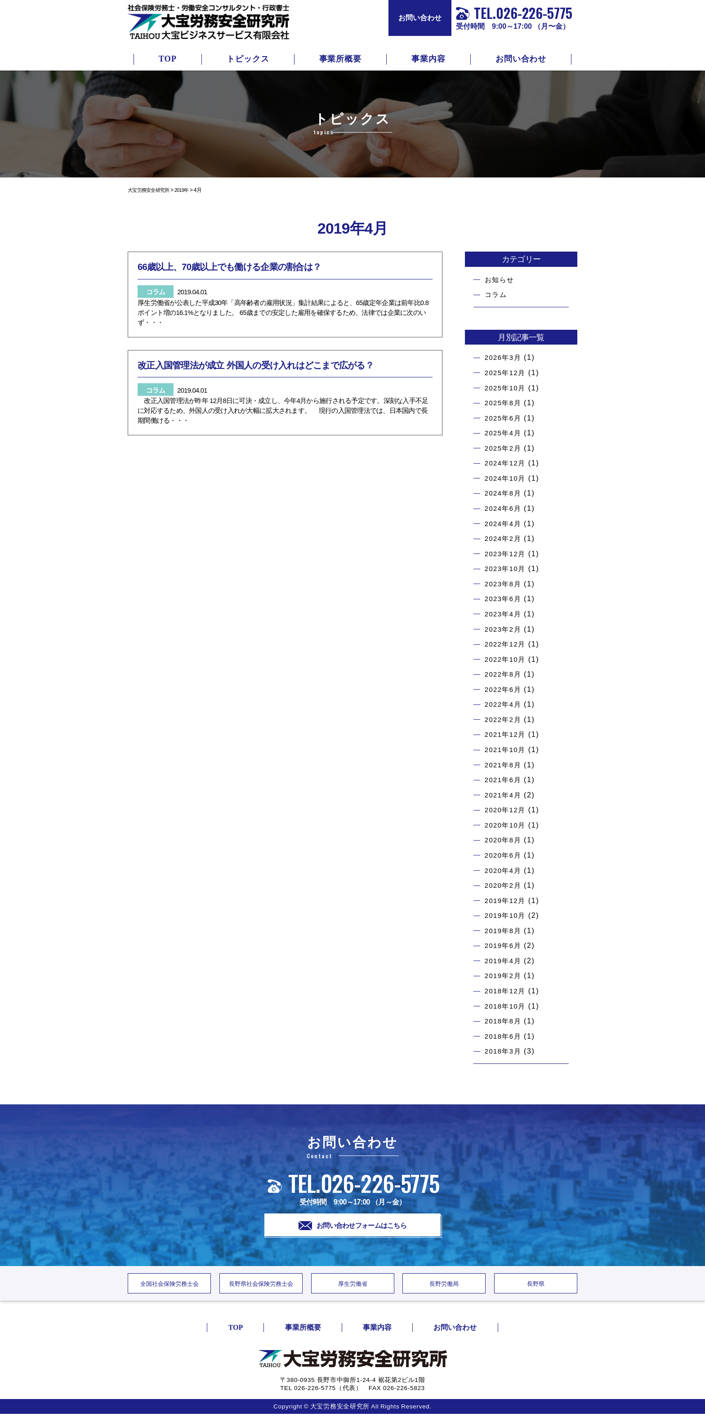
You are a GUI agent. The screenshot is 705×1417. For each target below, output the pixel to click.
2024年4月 (504, 523)
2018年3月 (504, 1051)
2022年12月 (507, 644)
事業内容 (428, 58)
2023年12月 (507, 554)
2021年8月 (504, 765)
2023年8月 (504, 584)
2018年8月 (504, 1021)
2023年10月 (507, 568)
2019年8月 (504, 930)
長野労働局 (444, 1285)
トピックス (248, 58)
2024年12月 (507, 463)
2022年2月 (504, 719)
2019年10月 (507, 915)
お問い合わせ (420, 18)
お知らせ (500, 279)
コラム (497, 294)
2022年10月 (507, 659)
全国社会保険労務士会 (169, 1285)
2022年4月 (504, 704)
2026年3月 (504, 357)
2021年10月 (507, 749)
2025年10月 (507, 388)
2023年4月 (504, 614)
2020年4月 (504, 870)
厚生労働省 (352, 1285)
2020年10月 (507, 825)
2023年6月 (504, 598)
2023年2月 (504, 629)
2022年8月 (504, 674)
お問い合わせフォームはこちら (353, 1226)
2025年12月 (507, 372)
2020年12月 (507, 810)
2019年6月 (504, 945)
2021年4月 (504, 795)
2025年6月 (504, 418)
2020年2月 (504, 885)
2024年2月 (504, 538)
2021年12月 (507, 734)
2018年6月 (504, 1036)
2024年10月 (507, 478)
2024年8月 (504, 493)
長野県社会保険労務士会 (260, 1285)
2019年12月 (507, 900)
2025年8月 (504, 403)
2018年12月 (507, 991)
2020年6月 (504, 855)
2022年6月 (504, 689)
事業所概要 (340, 58)
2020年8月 (504, 840)
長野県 (536, 1285)
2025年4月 (504, 433)
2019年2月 (504, 975)
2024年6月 (504, 508)
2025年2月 (504, 448)
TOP (168, 58)
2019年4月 (504, 961)
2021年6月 (504, 780)
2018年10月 (507, 1006)
